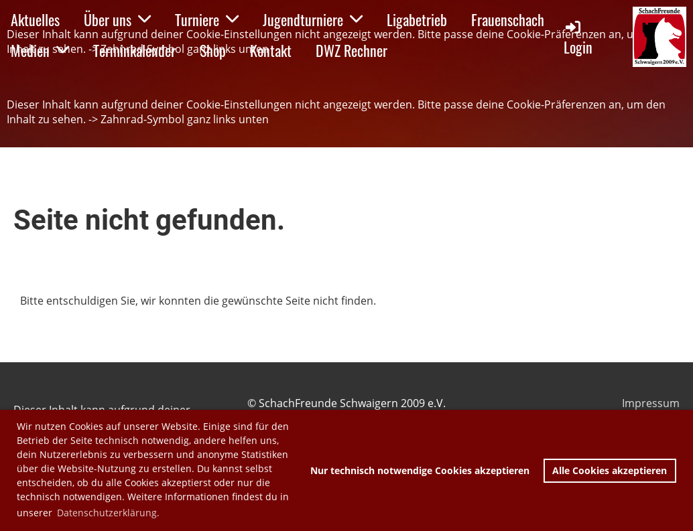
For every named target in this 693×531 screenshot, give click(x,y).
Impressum (651, 403)
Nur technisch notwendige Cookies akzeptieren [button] (419, 470)
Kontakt (271, 50)
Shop (213, 50)
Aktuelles (35, 19)
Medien (40, 50)
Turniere (207, 19)
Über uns (117, 19)
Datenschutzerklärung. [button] (108, 512)
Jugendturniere (313, 19)
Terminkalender (134, 50)
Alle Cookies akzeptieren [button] (609, 470)
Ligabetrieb (417, 19)
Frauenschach (507, 19)
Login (578, 38)
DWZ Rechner (351, 50)
